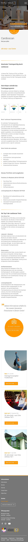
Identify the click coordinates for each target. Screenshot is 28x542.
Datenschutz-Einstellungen (17, 540)
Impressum (12, 538)
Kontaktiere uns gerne (13, 330)
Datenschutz (4, 538)
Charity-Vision (4, 490)
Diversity (3, 487)
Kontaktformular (7, 504)
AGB (8, 540)
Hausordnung (19, 538)
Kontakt (3, 540)
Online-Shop (3, 493)
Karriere (3, 485)
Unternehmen (4, 482)
